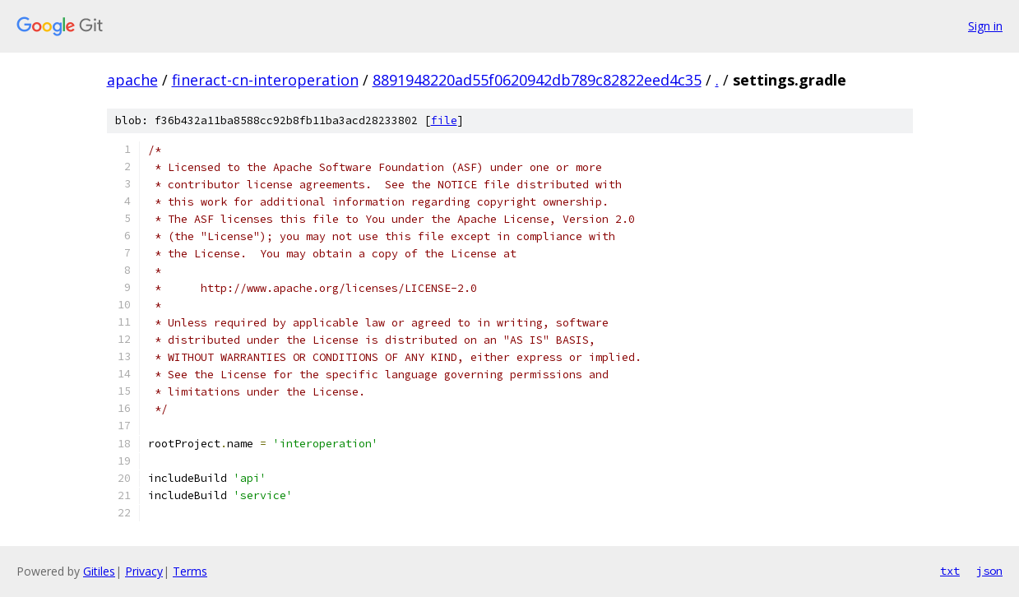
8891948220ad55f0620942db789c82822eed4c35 (537, 80)
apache (132, 80)
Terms (190, 571)
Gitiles (99, 571)
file (444, 120)
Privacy (144, 571)
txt (950, 570)
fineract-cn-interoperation (265, 80)
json (989, 570)
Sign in (985, 26)
